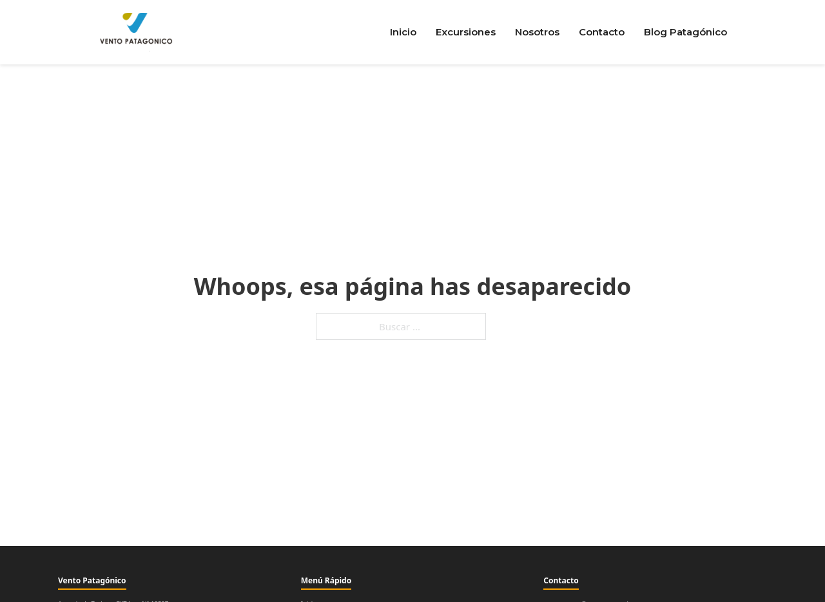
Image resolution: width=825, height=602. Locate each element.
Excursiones (466, 32)
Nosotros (537, 32)
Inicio (403, 32)
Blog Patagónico (685, 32)
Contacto (602, 32)
